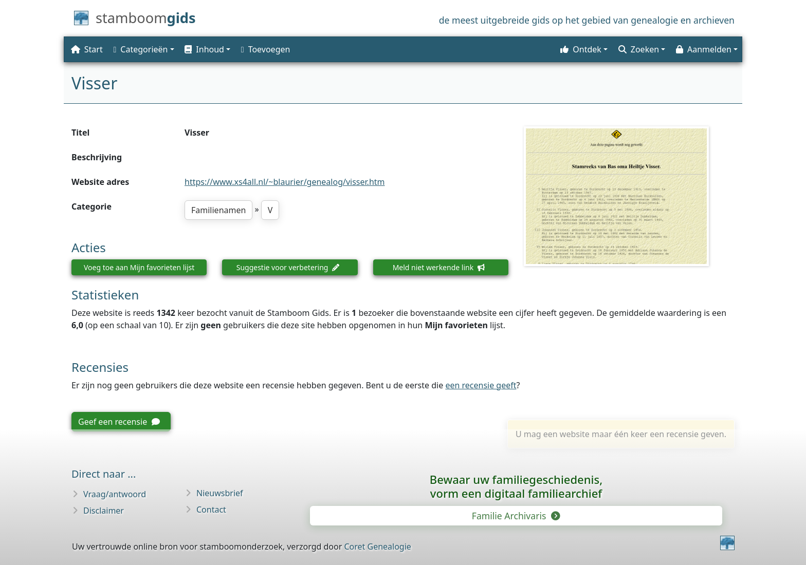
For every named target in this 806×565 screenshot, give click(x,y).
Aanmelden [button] (703, 49)
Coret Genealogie (377, 546)
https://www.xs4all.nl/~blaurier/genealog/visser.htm (285, 181)
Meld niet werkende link (439, 267)
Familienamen (218, 210)
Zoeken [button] (638, 49)
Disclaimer (103, 510)
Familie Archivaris (515, 516)
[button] (206, 49)
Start (87, 49)
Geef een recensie (119, 421)
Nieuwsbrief (219, 493)
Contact (211, 509)
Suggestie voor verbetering (288, 267)
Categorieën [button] (141, 49)
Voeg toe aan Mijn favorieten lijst (139, 267)
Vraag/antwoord (114, 494)
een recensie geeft (480, 385)
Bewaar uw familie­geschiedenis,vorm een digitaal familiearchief (516, 486)
